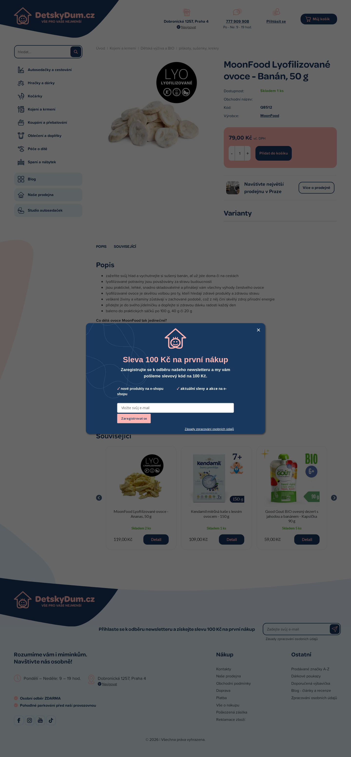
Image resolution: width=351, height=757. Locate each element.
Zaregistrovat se (134, 418)
